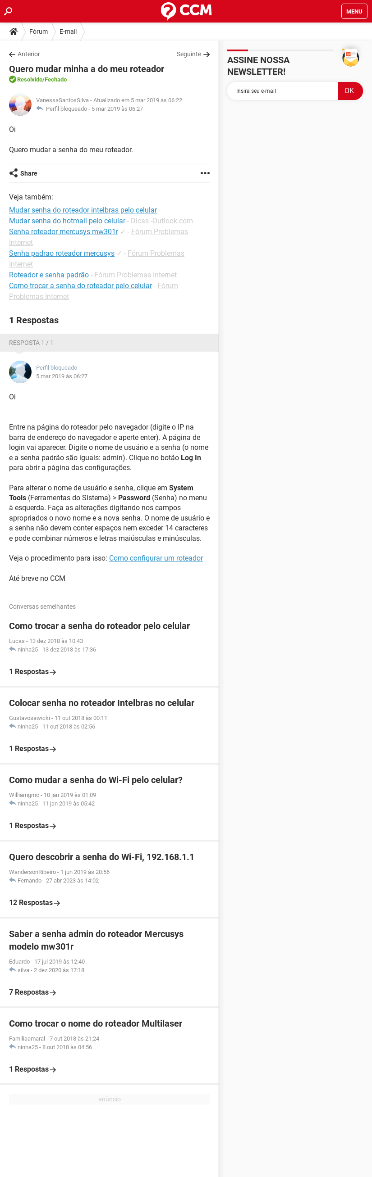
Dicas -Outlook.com (162, 221)
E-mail (68, 31)
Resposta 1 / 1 (31, 342)
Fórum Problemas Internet (135, 275)
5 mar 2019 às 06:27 (117, 108)
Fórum (38, 31)
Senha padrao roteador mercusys (62, 253)
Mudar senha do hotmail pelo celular (67, 221)
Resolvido (29, 79)
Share (28, 173)
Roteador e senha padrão (49, 275)
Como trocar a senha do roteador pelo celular (80, 285)
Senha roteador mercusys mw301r (63, 231)
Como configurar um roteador (156, 558)
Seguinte (189, 54)
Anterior (29, 54)
